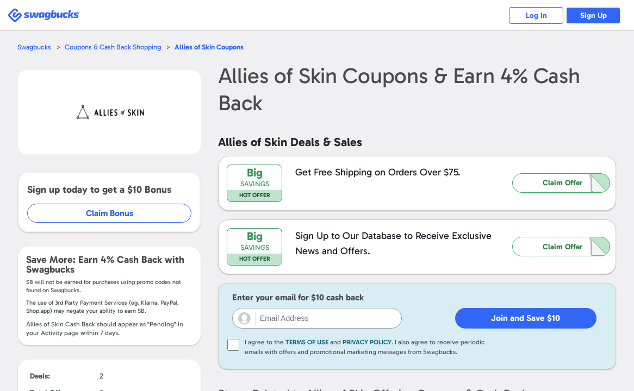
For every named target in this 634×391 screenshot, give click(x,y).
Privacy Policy (367, 342)
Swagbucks (34, 47)
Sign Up (593, 15)
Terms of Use (306, 342)
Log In (536, 15)
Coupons (209, 47)
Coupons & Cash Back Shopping (113, 47)
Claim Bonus (109, 213)
